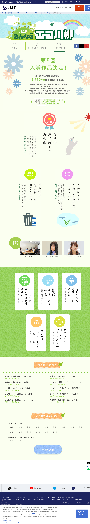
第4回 (37, 427)
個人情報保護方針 (8, 499)
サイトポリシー (41, 499)
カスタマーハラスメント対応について (62, 501)
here (33, 513)
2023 (20, 440)
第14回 (46, 432)
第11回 (20, 432)
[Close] (88, 514)
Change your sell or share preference (14, 522)
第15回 (55, 432)
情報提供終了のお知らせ (12, 501)
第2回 (20, 427)
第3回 (28, 427)
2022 (11, 440)
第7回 (63, 427)
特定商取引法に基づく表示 (76, 499)
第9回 (80, 427)
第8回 (72, 427)
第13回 (38, 432)
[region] (45, 514)
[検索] (58, 2)
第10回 (12, 432)
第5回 (46, 427)
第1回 (11, 427)
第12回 (29, 432)
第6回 (54, 427)
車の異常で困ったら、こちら (64, 7)
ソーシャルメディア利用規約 (57, 499)
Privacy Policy (7, 520)
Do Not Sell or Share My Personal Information (35, 501)
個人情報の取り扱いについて (25, 499)
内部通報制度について (82, 501)
